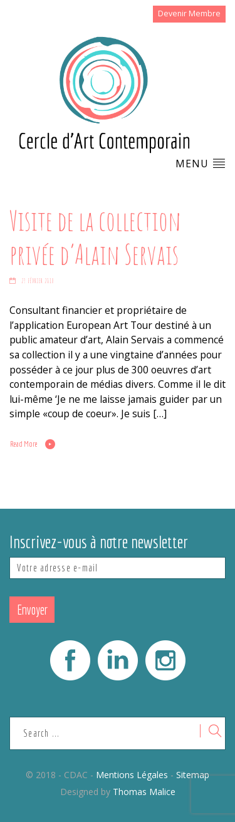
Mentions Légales (132, 775)
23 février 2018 (37, 280)
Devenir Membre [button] (189, 13)
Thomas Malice (144, 792)
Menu (200, 163)
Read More (24, 443)
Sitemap (192, 775)
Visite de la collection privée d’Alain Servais (95, 237)
